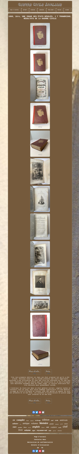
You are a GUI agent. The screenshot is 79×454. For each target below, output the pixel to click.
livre (20, 430)
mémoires (57, 424)
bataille (59, 427)
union (66, 424)
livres (25, 427)
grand (61, 424)
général (54, 430)
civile (56, 420)
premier (52, 424)
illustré (43, 427)
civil (65, 426)
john (20, 424)
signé (33, 430)
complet (21, 420)
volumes (34, 423)
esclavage (38, 420)
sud (52, 420)
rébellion (60, 430)
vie (14, 420)
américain (63, 420)
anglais (36, 426)
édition (45, 419)
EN (38, 448)
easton (32, 420)
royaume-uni (42, 430)
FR (42, 448)
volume (27, 430)
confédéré (54, 427)
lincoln (29, 427)
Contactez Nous (40, 439)
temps (27, 420)
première (20, 427)
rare (14, 427)
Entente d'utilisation (40, 445)
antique (26, 423)
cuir (47, 427)
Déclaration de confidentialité (40, 442)
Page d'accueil (40, 437)
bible (50, 430)
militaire (15, 424)
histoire (44, 423)
